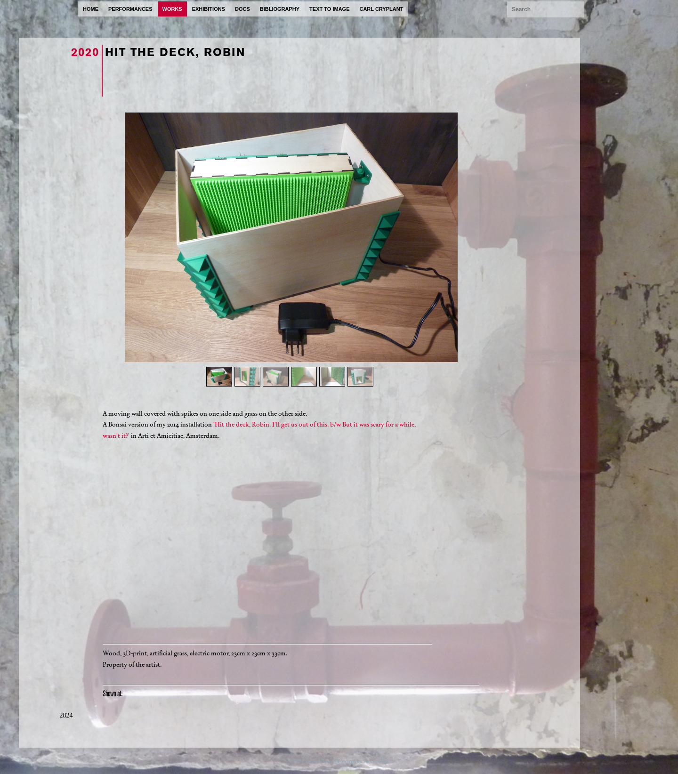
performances (130, 9)
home (90, 9)
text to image (329, 9)
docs (242, 9)
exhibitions (208, 9)
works (172, 9)
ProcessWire (376, 761)
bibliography (279, 9)
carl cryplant (381, 9)
